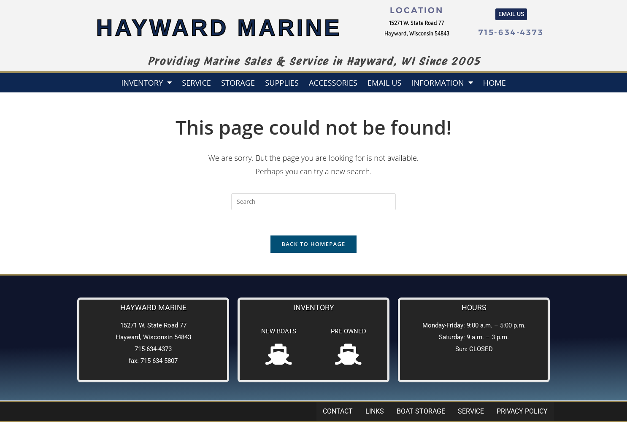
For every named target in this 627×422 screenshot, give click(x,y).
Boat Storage (421, 411)
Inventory (146, 82)
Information (442, 82)
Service (196, 83)
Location (416, 10)
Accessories (333, 83)
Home (494, 83)
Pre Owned (348, 331)
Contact (338, 411)
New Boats (278, 331)
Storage (238, 83)
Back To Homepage (313, 244)
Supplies (282, 83)
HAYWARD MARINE (219, 28)
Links (374, 411)
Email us (385, 83)
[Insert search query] (313, 201)
